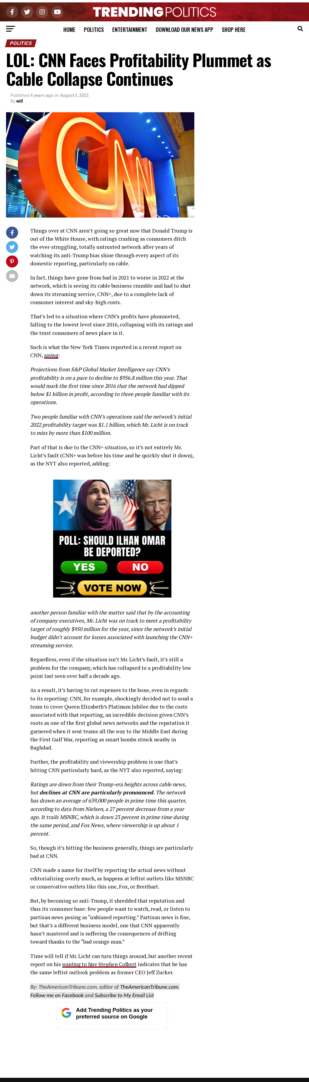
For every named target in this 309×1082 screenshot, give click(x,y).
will (19, 101)
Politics (94, 29)
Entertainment (129, 29)
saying (52, 355)
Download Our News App (184, 29)
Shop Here (234, 29)
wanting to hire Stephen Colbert (100, 964)
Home (69, 29)
